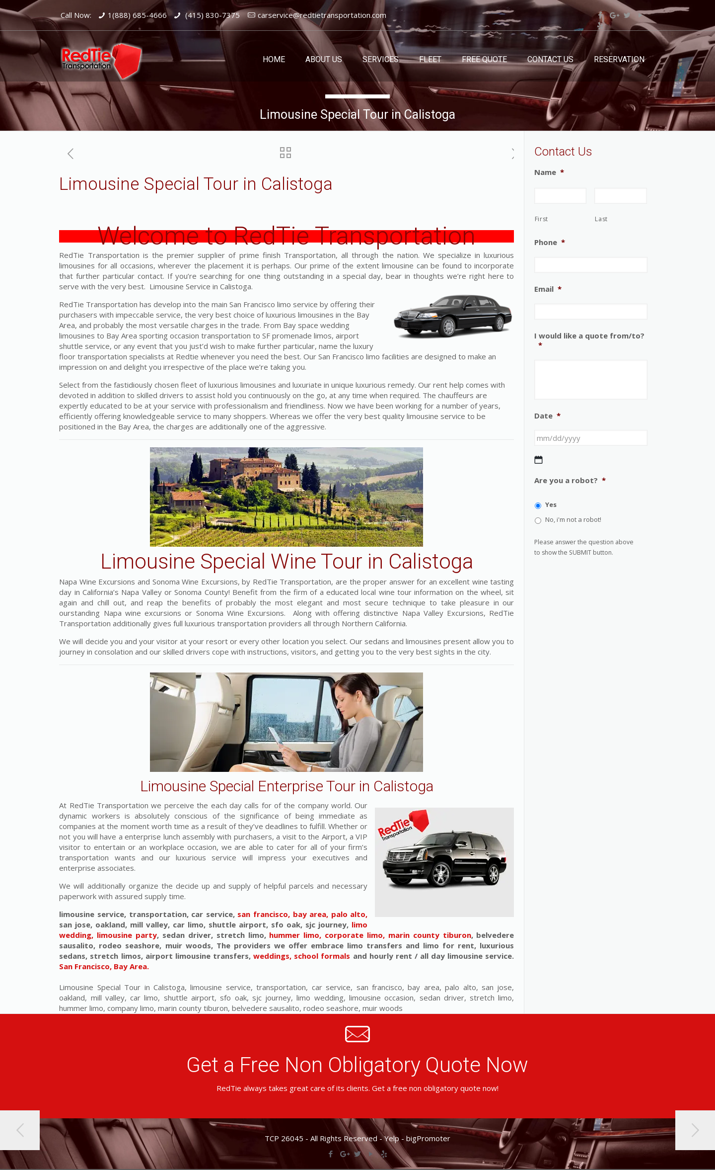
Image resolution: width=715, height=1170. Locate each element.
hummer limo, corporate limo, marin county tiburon (368, 935)
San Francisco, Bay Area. (104, 966)
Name (549, 172)
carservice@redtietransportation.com (322, 15)
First (541, 219)
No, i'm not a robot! (573, 519)
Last (601, 219)
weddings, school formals (301, 956)
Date (547, 415)
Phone (549, 242)
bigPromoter (428, 1138)
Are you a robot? (570, 480)
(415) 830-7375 (211, 15)
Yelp (391, 1138)
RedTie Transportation (354, 236)
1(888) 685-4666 (137, 15)
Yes (551, 504)
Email (548, 289)
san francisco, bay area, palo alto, (302, 914)
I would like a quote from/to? (589, 340)
